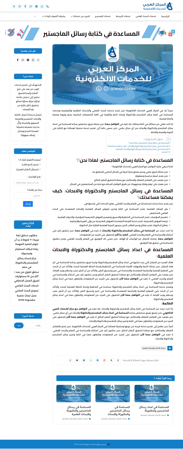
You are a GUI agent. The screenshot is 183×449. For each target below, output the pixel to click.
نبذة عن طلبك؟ (34, 190)
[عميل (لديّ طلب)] (40, 165)
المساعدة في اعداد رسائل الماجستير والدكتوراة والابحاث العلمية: (142, 149)
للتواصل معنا (165, 239)
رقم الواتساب (34, 177)
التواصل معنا (112, 124)
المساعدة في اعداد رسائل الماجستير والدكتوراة (104, 313)
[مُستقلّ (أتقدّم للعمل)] (40, 170)
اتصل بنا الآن (121, 235)
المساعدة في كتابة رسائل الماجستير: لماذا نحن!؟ (149, 143)
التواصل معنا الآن (128, 279)
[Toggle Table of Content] (167, 139)
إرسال (28, 204)
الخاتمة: (164, 152)
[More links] (35, 16)
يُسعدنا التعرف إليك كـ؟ (29, 160)
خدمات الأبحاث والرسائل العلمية (153, 348)
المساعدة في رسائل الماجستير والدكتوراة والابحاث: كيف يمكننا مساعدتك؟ (137, 146)
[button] (47, 6)
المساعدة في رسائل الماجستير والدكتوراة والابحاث (119, 191)
